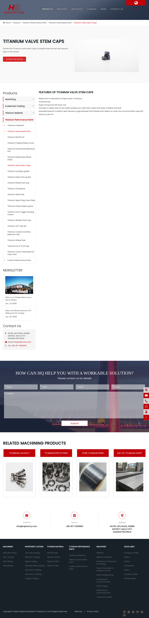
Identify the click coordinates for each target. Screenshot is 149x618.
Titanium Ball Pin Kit (15, 137)
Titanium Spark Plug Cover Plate (21, 200)
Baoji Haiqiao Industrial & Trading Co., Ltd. (32, 611)
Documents (129, 566)
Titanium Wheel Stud (16, 240)
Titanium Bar (52, 553)
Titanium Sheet (53, 557)
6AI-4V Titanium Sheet (129, 453)
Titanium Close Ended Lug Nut (20, 206)
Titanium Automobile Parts (60, 22)
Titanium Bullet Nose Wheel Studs (19, 158)
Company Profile (131, 553)
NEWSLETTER (12, 270)
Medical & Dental (104, 557)
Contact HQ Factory (14, 59)
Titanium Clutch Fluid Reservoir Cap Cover (20, 253)
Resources (77, 9)
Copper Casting (32, 578)
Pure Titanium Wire (93, 453)
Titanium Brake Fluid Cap (18, 183)
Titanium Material (14, 113)
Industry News (130, 578)
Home (8, 22)
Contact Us (117, 9)
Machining (10, 99)
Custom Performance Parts (19, 260)
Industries (62, 9)
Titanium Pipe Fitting (56, 453)
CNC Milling (8, 561)
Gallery (127, 561)
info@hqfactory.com (22, 342)
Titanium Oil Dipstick (16, 188)
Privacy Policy (93, 611)
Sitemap (78, 611)
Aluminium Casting (33, 574)
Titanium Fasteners (15, 125)
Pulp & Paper (102, 586)
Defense (100, 553)
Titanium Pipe (53, 566)
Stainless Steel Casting (35, 566)
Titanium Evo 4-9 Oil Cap (18, 246)
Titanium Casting (32, 557)
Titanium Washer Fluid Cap (19, 220)
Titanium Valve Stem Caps (85, 22)
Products (47, 9)
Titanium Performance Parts (34, 22)
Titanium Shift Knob (15, 194)
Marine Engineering (105, 575)
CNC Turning (8, 557)
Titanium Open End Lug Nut (19, 177)
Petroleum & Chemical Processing (106, 562)
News (103, 9)
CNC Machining (9, 553)
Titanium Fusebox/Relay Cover (20, 143)
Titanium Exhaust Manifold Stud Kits (21, 150)
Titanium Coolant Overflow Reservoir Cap (19, 233)
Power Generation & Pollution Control (105, 569)
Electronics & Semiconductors (104, 591)
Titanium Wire (53, 561)
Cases (126, 557)
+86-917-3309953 (19, 345)
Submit (75, 423)
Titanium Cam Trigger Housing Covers (20, 213)
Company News (131, 574)
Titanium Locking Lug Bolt (18, 171)
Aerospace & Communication (104, 580)
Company (92, 9)
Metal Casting (31, 561)
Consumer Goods (104, 597)
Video (126, 570)
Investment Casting (15, 106)
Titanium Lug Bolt (19, 453)
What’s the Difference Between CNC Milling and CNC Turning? (18, 312)
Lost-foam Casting (33, 570)
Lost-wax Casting (32, 553)
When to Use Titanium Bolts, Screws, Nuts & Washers (18, 298)
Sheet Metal (8, 566)
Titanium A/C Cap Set (16, 226)
